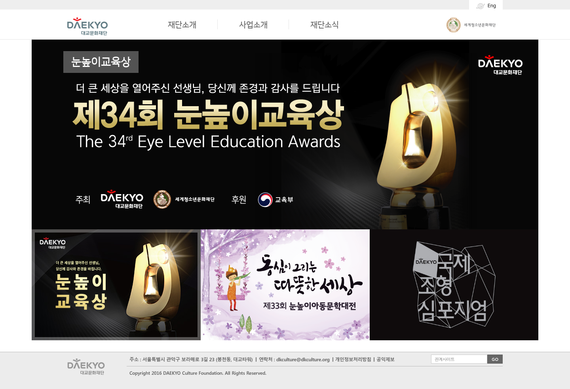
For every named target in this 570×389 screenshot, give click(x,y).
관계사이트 (444, 358)
